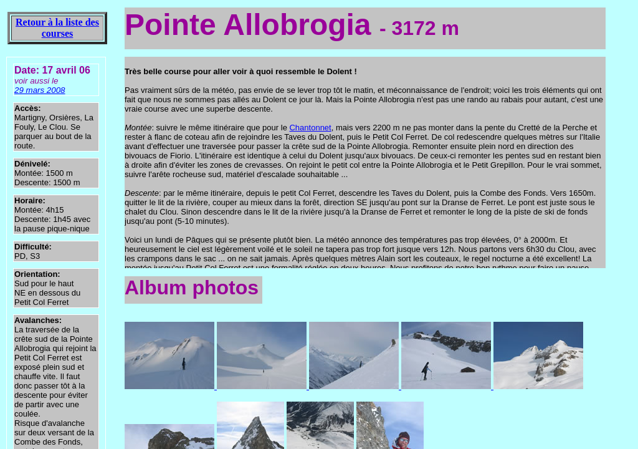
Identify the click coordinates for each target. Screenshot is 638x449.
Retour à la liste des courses (57, 28)
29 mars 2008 (39, 90)
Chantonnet (310, 127)
